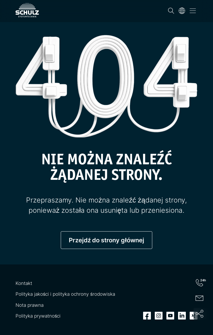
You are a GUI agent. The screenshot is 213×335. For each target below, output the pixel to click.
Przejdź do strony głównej (106, 240)
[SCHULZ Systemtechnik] (27, 10)
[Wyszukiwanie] (171, 10)
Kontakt (24, 283)
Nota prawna (30, 305)
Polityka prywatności (38, 316)
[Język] (182, 10)
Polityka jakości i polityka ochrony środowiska (65, 294)
